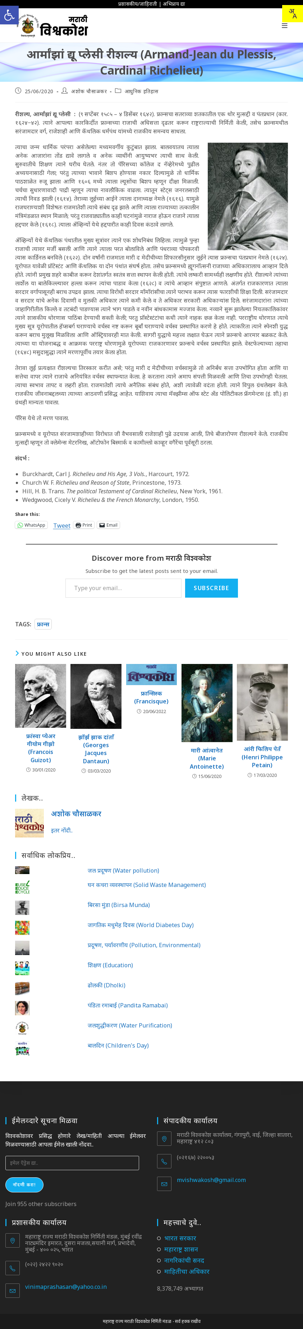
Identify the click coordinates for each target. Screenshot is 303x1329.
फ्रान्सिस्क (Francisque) (151, 697)
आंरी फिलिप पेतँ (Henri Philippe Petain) (262, 757)
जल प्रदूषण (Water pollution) (123, 870)
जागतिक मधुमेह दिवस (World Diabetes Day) (141, 925)
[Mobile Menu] (285, 25)
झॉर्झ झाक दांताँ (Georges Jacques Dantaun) (96, 749)
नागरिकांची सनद (184, 1260)
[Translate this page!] (292, 14)
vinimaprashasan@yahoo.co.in (66, 1287)
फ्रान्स (43, 624)
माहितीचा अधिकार (187, 1271)
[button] (9, 15)
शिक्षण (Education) (110, 965)
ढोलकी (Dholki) (106, 985)
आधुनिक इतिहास (142, 91)
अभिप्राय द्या (174, 3)
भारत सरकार (180, 1238)
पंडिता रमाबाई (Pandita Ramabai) (128, 1005)
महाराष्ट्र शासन (181, 1249)
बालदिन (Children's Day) (118, 1045)
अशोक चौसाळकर (89, 91)
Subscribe (211, 588)
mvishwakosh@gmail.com (211, 1180)
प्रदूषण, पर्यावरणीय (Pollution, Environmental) (144, 945)
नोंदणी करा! (24, 1185)
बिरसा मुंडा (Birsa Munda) (119, 905)
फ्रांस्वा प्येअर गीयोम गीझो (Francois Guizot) (40, 748)
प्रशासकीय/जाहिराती (137, 3)
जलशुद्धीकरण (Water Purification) (130, 1025)
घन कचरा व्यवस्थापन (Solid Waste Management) (147, 885)
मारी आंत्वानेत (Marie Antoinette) (207, 758)
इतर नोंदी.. (62, 830)
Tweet (61, 525)
